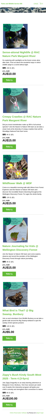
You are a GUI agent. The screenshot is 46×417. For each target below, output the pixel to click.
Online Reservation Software (18, 413)
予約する (9, 80)
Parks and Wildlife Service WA (11, 4)
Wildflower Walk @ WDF (17, 183)
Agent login (40, 413)
